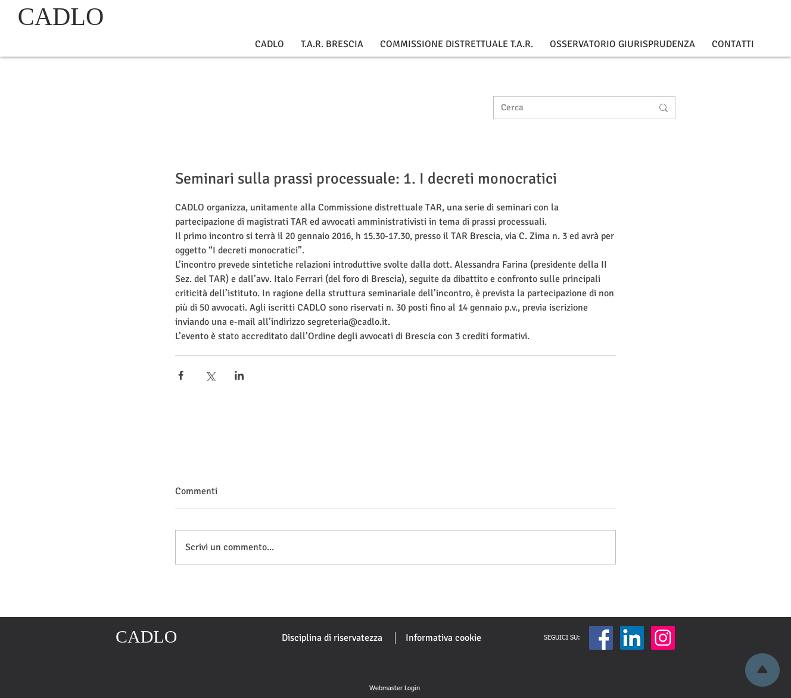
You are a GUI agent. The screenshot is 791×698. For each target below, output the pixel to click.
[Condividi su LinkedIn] (239, 375)
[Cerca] (567, 108)
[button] (269, 44)
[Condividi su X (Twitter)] (210, 375)
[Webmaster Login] (394, 688)
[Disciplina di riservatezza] (332, 638)
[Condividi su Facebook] (180, 375)
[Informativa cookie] (443, 638)
